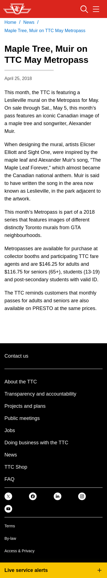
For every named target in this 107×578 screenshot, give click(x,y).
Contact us (16, 356)
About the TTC (20, 382)
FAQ (9, 479)
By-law (10, 538)
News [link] (28, 22)
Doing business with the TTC (36, 442)
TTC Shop (15, 467)
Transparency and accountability (40, 394)
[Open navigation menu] (96, 9)
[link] (8, 496)
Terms (9, 526)
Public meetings (22, 418)
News (10, 455)
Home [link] (10, 22)
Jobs (9, 430)
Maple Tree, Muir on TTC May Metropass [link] (44, 30)
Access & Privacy (19, 551)
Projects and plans (25, 406)
